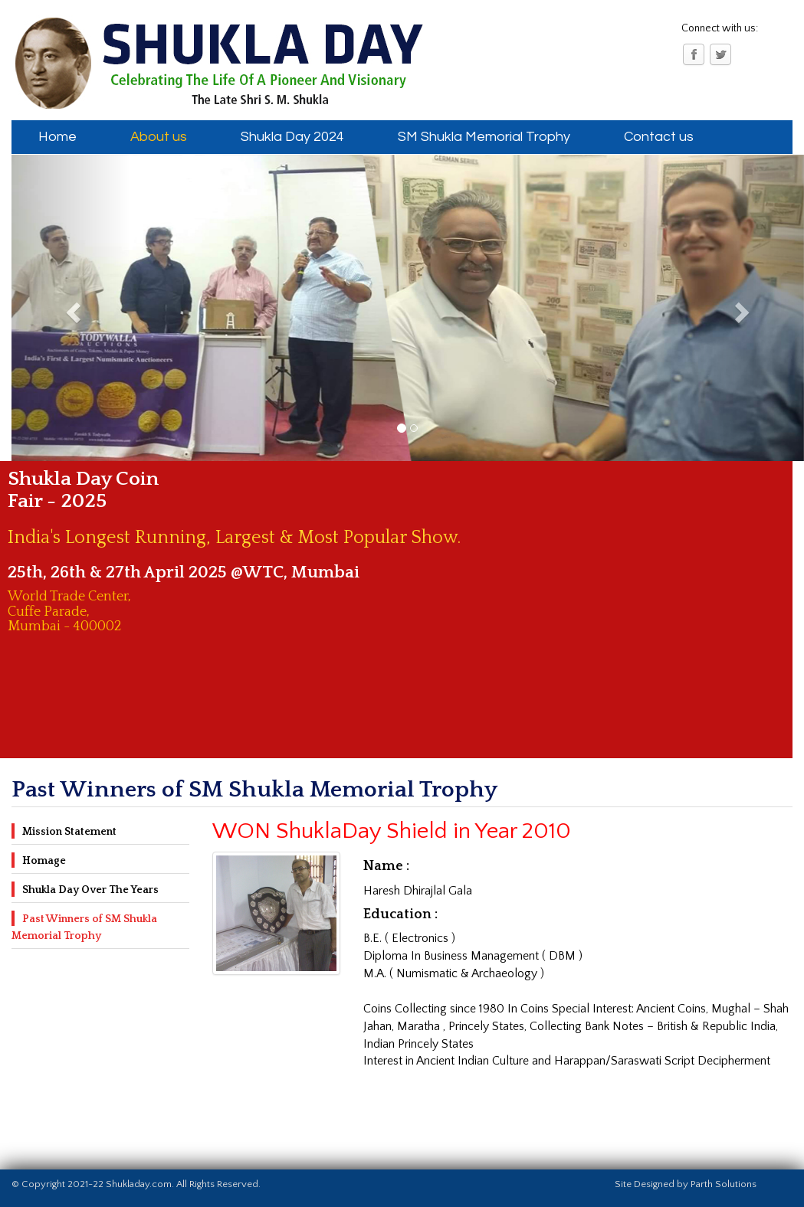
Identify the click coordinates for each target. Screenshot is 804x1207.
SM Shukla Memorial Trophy (484, 136)
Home (57, 136)
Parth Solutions (723, 1184)
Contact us (659, 136)
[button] (70, 308)
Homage (44, 861)
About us (158, 136)
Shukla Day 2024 (292, 136)
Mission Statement (69, 832)
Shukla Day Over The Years (90, 890)
